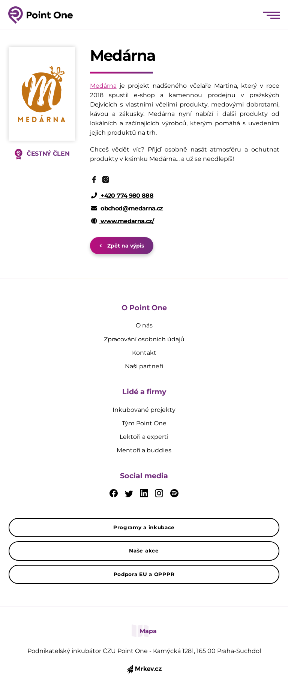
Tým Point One (144, 423)
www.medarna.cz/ (122, 221)
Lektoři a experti (144, 436)
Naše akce (144, 551)
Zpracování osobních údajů (144, 339)
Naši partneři (144, 366)
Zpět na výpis (121, 245)
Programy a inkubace (144, 527)
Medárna (103, 85)
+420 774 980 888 (122, 195)
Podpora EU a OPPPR (144, 574)
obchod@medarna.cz (127, 208)
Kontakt (144, 352)
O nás (144, 325)
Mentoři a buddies (144, 450)
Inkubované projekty (144, 409)
